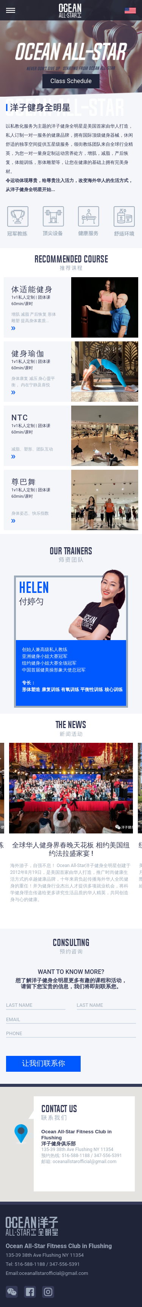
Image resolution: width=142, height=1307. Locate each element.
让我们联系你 (43, 1063)
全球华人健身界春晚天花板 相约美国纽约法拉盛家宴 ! (71, 849)
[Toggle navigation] (10, 10)
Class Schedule (71, 81)
